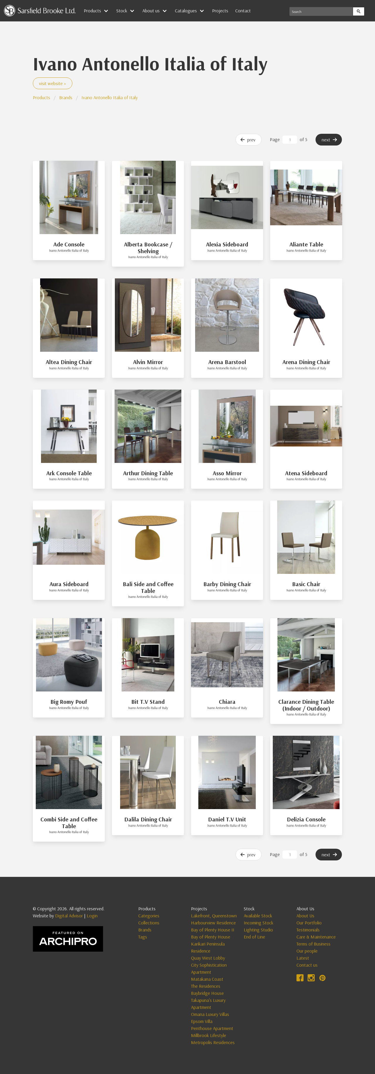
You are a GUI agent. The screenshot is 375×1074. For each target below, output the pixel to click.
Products (92, 10)
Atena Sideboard (306, 473)
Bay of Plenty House (210, 937)
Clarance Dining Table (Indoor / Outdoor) (306, 705)
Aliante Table (306, 244)
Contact (243, 10)
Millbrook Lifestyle (208, 1035)
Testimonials (308, 930)
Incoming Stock (258, 923)
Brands (65, 97)
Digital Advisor (69, 916)
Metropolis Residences (213, 1042)
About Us (305, 916)
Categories (148, 916)
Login (92, 916)
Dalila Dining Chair (148, 819)
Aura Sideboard (69, 584)
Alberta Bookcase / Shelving (148, 248)
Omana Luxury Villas (210, 1014)
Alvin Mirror (148, 362)
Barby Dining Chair (227, 584)
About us (151, 10)
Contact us (307, 965)
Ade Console (68, 244)
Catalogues (186, 10)
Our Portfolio (309, 923)
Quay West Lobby (208, 958)
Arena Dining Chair (306, 362)
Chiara (227, 701)
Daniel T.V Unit (227, 819)
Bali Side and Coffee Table (148, 587)
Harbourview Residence (213, 923)
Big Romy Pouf (68, 701)
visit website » (52, 83)
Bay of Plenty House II (212, 930)
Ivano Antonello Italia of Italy (109, 97)
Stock (121, 10)
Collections (148, 923)
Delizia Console (306, 819)
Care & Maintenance (316, 937)
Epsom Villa (201, 1021)
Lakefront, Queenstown (214, 916)
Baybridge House (207, 993)
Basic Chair (306, 584)
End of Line (254, 937)
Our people (307, 951)
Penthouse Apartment (212, 1028)
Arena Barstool (227, 362)
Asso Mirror (227, 473)
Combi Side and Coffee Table (68, 823)
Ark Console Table (69, 473)
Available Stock (258, 916)
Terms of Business (313, 944)
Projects (220, 10)
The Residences (205, 986)
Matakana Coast (207, 979)
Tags (142, 937)
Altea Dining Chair (69, 362)
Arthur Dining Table (148, 473)
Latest (302, 958)
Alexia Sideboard (227, 244)
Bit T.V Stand (148, 701)
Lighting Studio (258, 930)
